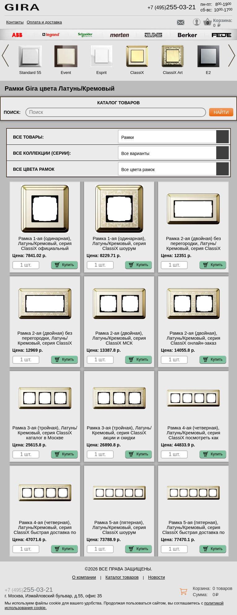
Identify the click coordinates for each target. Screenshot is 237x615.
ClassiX (137, 72)
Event (66, 72)
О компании (84, 577)
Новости (156, 577)
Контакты (15, 22)
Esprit (101, 72)
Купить (64, 264)
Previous (5, 55)
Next (231, 55)
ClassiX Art (173, 72)
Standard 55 (30, 72)
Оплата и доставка (44, 22)
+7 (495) (171, 7)
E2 (208, 72)
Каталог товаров (122, 577)
